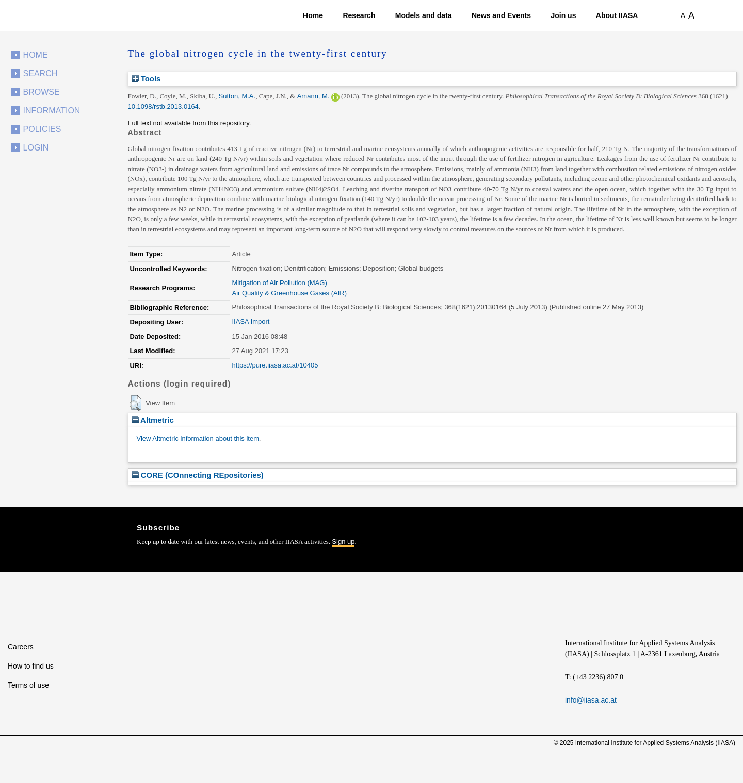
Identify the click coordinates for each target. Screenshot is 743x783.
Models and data (423, 15)
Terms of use (28, 685)
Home (313, 15)
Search (40, 73)
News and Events (501, 15)
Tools (146, 78)
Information (51, 110)
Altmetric (153, 419)
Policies (42, 129)
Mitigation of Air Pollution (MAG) (279, 283)
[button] (135, 403)
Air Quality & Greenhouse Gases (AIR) (289, 293)
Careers (21, 647)
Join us (563, 15)
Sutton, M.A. (237, 96)
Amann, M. (313, 96)
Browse (41, 92)
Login (36, 147)
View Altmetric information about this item (198, 438)
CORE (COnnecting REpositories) (198, 475)
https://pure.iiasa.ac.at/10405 (275, 365)
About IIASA (617, 15)
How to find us (31, 666)
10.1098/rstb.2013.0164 (163, 106)
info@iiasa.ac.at (591, 700)
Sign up (343, 541)
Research (359, 15)
